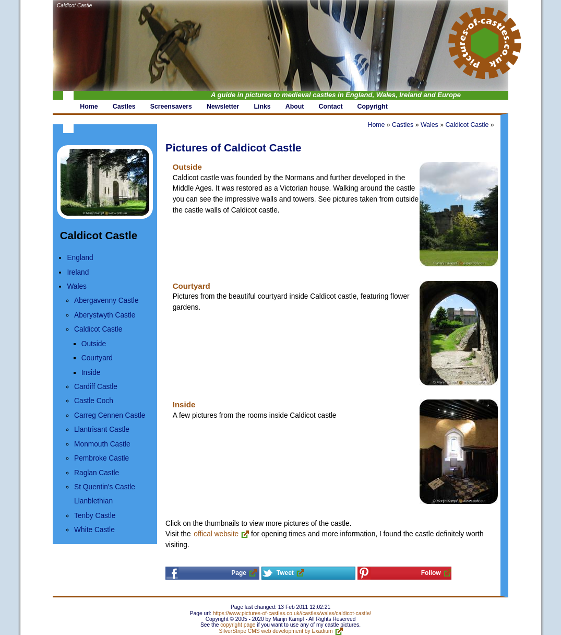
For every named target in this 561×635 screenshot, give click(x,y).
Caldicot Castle (74, 5)
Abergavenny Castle (106, 300)
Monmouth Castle (102, 444)
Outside (93, 344)
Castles (402, 124)
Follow (431, 573)
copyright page (237, 625)
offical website (216, 534)
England (80, 258)
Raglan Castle (96, 473)
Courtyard (97, 358)
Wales (77, 286)
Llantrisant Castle (101, 429)
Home (376, 124)
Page (238, 573)
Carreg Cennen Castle (109, 415)
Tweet (285, 573)
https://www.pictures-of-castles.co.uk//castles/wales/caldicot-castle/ (292, 613)
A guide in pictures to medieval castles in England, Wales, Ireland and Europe (336, 95)
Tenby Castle (94, 516)
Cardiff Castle (95, 387)
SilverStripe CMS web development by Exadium (276, 631)
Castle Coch (93, 401)
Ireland (78, 272)
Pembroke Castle (101, 458)
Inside (91, 373)
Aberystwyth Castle (104, 315)
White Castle (94, 530)
